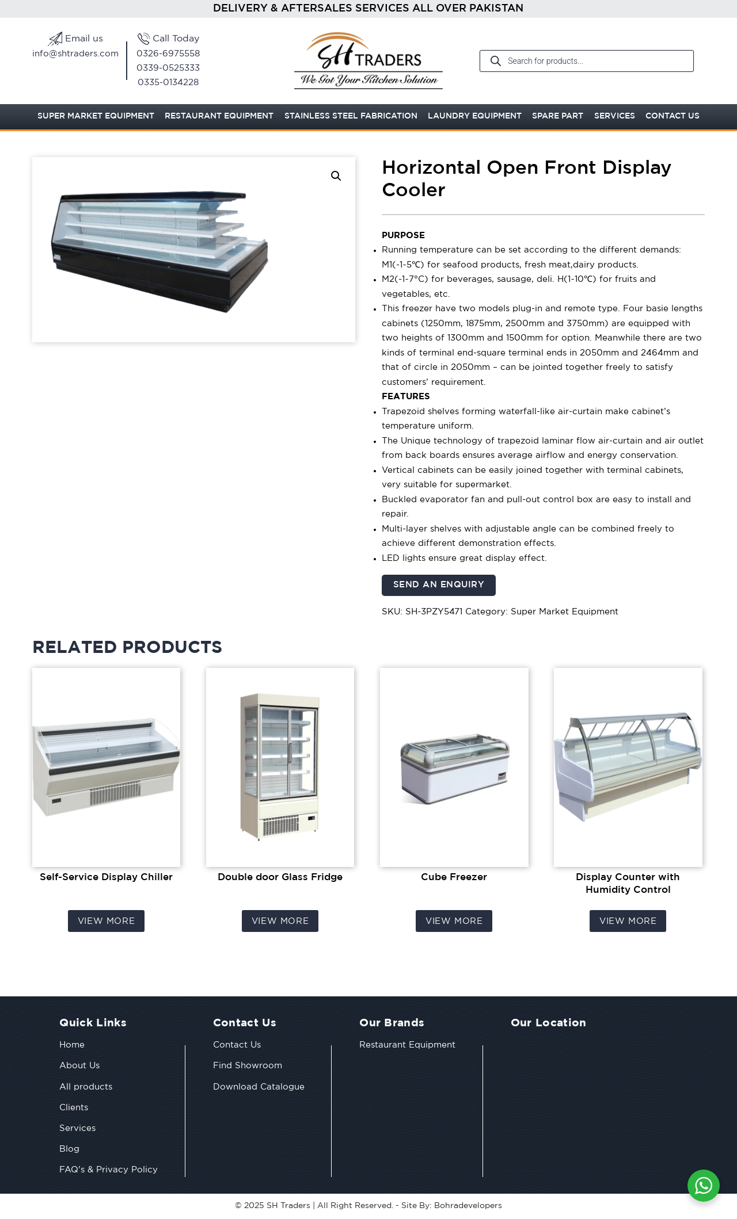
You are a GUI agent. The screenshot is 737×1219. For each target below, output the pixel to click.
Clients (73, 1107)
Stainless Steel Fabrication (350, 116)
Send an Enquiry (439, 585)
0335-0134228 (168, 82)
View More (106, 921)
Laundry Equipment (475, 116)
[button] (336, 176)
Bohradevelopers (468, 1205)
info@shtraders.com (75, 54)
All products (85, 1087)
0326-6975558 (168, 54)
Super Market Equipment (95, 116)
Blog (69, 1149)
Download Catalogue (259, 1087)
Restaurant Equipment (219, 116)
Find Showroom (247, 1065)
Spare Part (557, 116)
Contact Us (672, 116)
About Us (79, 1065)
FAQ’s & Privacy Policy (108, 1170)
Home (72, 1045)
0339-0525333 (168, 68)
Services (614, 116)
